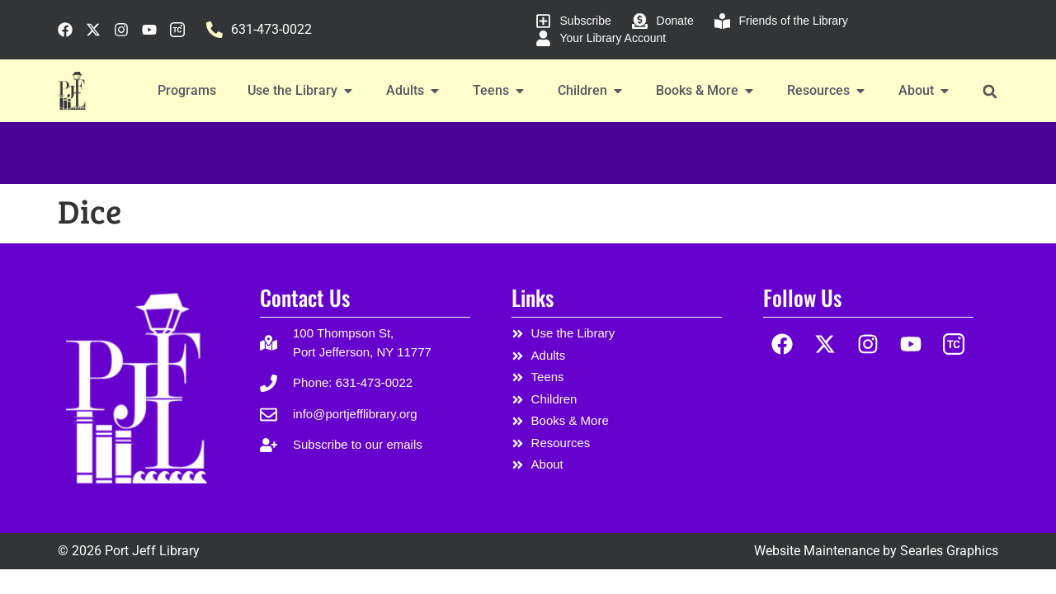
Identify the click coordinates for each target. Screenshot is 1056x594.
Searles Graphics (949, 551)
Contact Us (305, 297)
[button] (989, 91)
